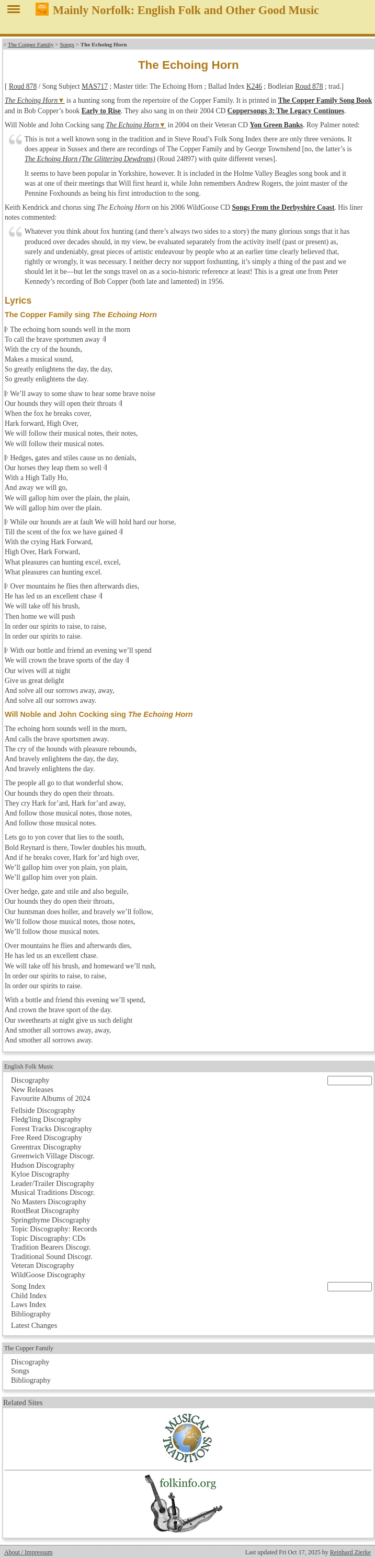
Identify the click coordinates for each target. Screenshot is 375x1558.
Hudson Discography (43, 1165)
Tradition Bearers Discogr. (51, 1247)
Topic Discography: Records (54, 1229)
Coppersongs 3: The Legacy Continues (286, 111)
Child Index (29, 1295)
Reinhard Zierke (350, 1552)
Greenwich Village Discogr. (53, 1156)
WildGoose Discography (48, 1275)
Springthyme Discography (50, 1220)
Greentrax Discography (46, 1147)
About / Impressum (28, 1552)
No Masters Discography (48, 1201)
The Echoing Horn (31, 100)
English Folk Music (29, 1066)
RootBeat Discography (45, 1210)
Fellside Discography (43, 1110)
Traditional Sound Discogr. (52, 1256)
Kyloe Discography (40, 1174)
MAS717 (95, 86)
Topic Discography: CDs (48, 1238)
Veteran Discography (42, 1265)
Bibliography (31, 1314)
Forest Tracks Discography (51, 1128)
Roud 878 (23, 86)
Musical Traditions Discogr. (53, 1192)
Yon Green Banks (276, 125)
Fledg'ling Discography (46, 1119)
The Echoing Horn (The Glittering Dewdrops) (90, 159)
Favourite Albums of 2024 (50, 1098)
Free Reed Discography (46, 1137)
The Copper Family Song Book (325, 100)
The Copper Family (31, 44)
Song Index (28, 1286)
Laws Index (29, 1304)
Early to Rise (101, 111)
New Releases (32, 1089)
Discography (30, 1080)
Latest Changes (34, 1325)
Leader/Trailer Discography (53, 1183)
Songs (67, 44)
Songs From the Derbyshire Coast (283, 207)
